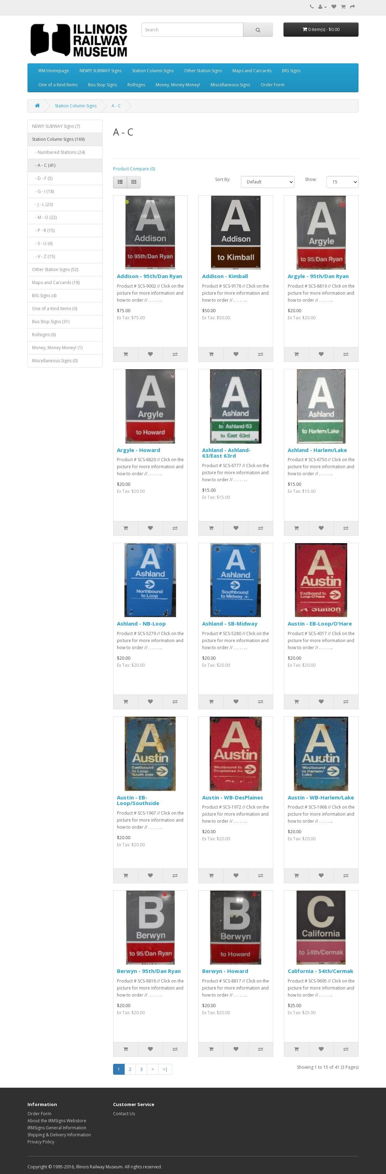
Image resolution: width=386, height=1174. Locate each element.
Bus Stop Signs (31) (50, 322)
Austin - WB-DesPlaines (232, 797)
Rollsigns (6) (44, 335)
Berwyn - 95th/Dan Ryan (149, 970)
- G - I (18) (43, 191)
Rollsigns (136, 85)
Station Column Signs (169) (58, 139)
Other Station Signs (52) (55, 269)
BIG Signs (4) (44, 296)
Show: (310, 179)
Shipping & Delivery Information (59, 1135)
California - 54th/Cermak (320, 970)
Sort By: (222, 179)
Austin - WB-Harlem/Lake (321, 797)
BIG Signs (291, 71)
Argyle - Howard (138, 449)
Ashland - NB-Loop (141, 623)
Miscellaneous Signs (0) (54, 361)
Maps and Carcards (252, 71)
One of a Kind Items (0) (54, 309)
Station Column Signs (153, 71)
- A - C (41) (43, 165)
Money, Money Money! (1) (57, 348)
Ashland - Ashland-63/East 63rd (226, 452)
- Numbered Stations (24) (58, 152)
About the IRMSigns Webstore (56, 1121)
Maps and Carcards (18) (56, 282)
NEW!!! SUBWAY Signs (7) (56, 126)
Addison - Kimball (225, 276)
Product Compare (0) (134, 169)
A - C (116, 106)
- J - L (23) (42, 204)
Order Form (273, 85)
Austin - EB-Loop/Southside (138, 800)
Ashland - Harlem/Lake (317, 449)
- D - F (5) (42, 178)
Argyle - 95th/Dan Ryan (318, 276)
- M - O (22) (44, 217)
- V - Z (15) (43, 256)
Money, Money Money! (178, 85)
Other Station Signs (203, 71)
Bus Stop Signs (102, 85)
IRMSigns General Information (56, 1128)
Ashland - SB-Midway (229, 623)
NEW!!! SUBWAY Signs (101, 71)
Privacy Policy (40, 1142)
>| (165, 1069)
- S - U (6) (42, 243)
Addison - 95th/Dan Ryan (149, 276)
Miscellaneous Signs (230, 85)
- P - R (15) (43, 230)
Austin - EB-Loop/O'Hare (320, 623)
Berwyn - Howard (225, 970)
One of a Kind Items (57, 85)
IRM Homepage (53, 71)
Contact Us (124, 1114)
